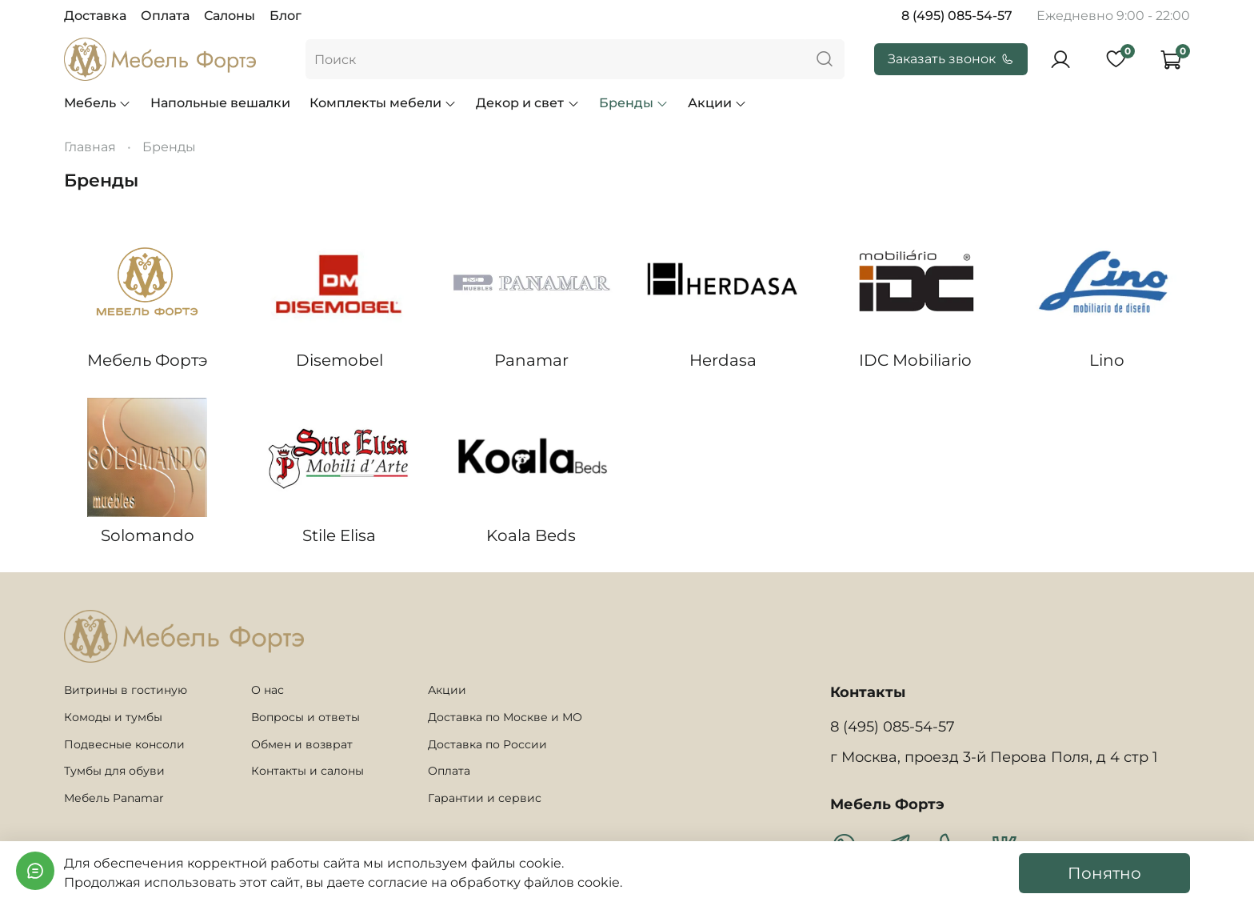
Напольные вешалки (220, 102)
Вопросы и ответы (305, 717)
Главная (90, 146)
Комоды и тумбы (113, 717)
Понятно (1104, 873)
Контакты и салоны (307, 771)
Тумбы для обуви (114, 771)
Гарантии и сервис (484, 798)
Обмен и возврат (302, 744)
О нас (267, 690)
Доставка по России (487, 744)
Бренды (634, 102)
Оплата (165, 15)
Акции (717, 102)
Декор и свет (527, 102)
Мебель (97, 102)
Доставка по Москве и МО (505, 717)
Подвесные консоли (124, 744)
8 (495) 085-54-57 (956, 15)
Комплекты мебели (383, 102)
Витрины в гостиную (125, 690)
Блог (286, 15)
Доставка (95, 15)
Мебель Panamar (114, 798)
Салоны (229, 15)
